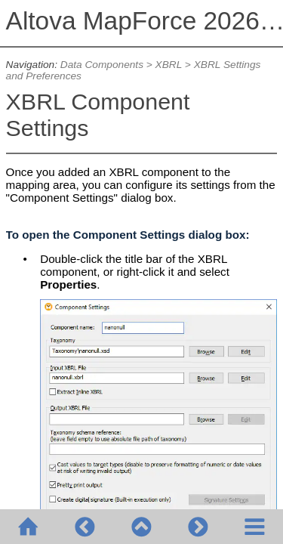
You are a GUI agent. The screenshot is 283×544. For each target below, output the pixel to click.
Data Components (101, 64)
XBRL (168, 64)
